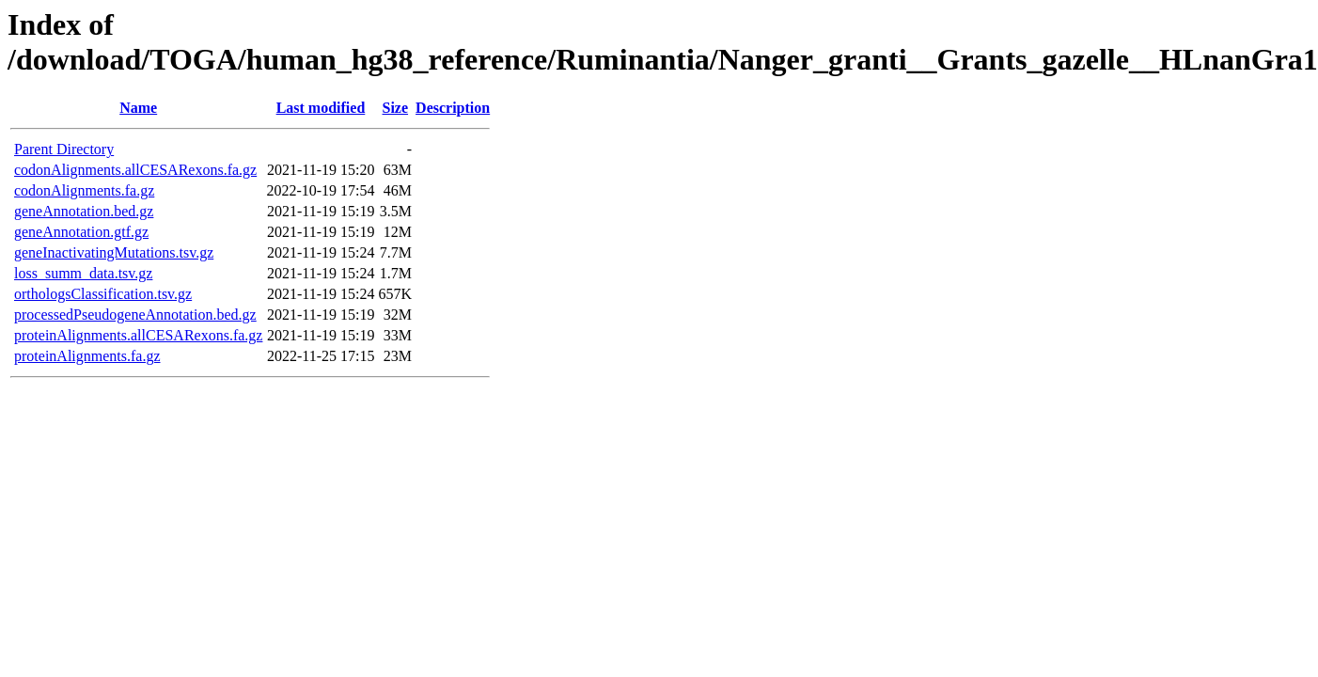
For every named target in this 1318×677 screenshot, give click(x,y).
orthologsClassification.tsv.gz (103, 294)
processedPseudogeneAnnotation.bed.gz (135, 315)
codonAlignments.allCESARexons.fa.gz (135, 170)
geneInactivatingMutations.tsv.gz (113, 252)
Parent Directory (64, 149)
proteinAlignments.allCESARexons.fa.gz (138, 335)
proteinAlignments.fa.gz (87, 356)
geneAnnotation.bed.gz (83, 211)
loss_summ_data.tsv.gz (83, 273)
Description (453, 108)
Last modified (321, 108)
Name (138, 108)
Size (396, 108)
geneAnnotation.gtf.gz (81, 232)
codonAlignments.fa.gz (84, 190)
